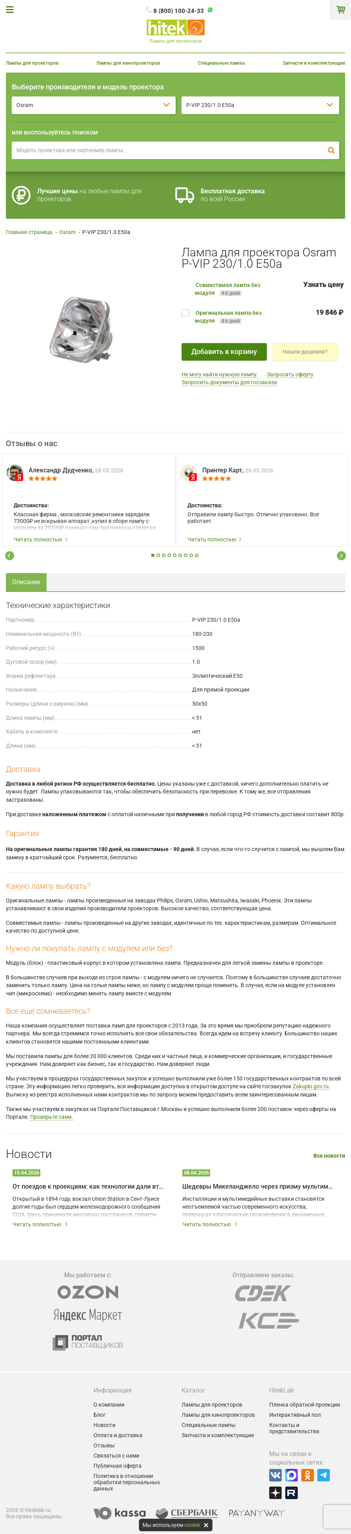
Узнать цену (323, 284)
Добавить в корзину (224, 351)
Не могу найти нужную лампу (220, 374)
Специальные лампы (221, 63)
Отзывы (104, 1445)
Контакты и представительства (294, 1428)
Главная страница (29, 232)
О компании (109, 1404)
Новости (104, 1425)
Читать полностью (41, 539)
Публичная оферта (118, 1466)
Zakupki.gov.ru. (311, 1086)
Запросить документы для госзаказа (229, 382)
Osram (67, 232)
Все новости (329, 1156)
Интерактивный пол (295, 1415)
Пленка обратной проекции (304, 1404)
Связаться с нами (116, 1455)
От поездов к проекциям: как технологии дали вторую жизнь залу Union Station (89, 1186)
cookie (192, 1525)
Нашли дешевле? (305, 352)
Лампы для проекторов (32, 63)
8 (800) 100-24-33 (178, 11)
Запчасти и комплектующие (314, 63)
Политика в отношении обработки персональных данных (127, 1482)
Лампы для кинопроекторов (128, 63)
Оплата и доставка (118, 1435)
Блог (100, 1415)
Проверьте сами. (51, 1117)
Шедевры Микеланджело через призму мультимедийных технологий (258, 1186)
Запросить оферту (290, 374)
